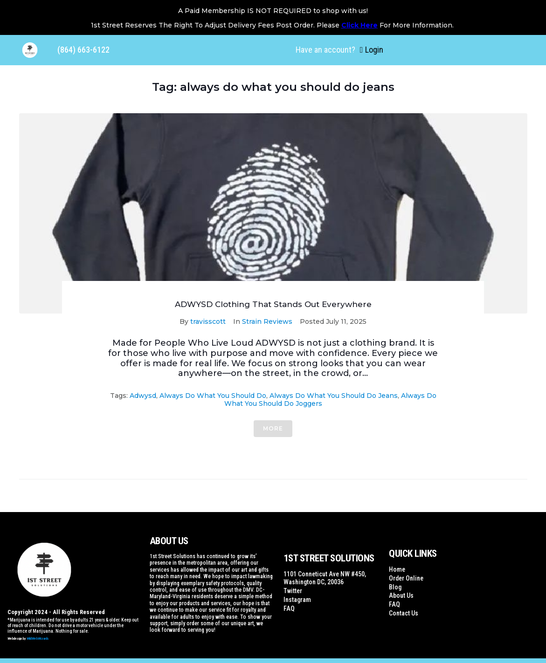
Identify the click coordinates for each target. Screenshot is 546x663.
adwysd (143, 395)
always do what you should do (212, 395)
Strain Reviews (267, 321)
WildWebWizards (38, 638)
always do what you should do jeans (334, 395)
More (273, 428)
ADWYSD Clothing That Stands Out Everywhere (273, 304)
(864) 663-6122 (83, 50)
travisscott (208, 321)
